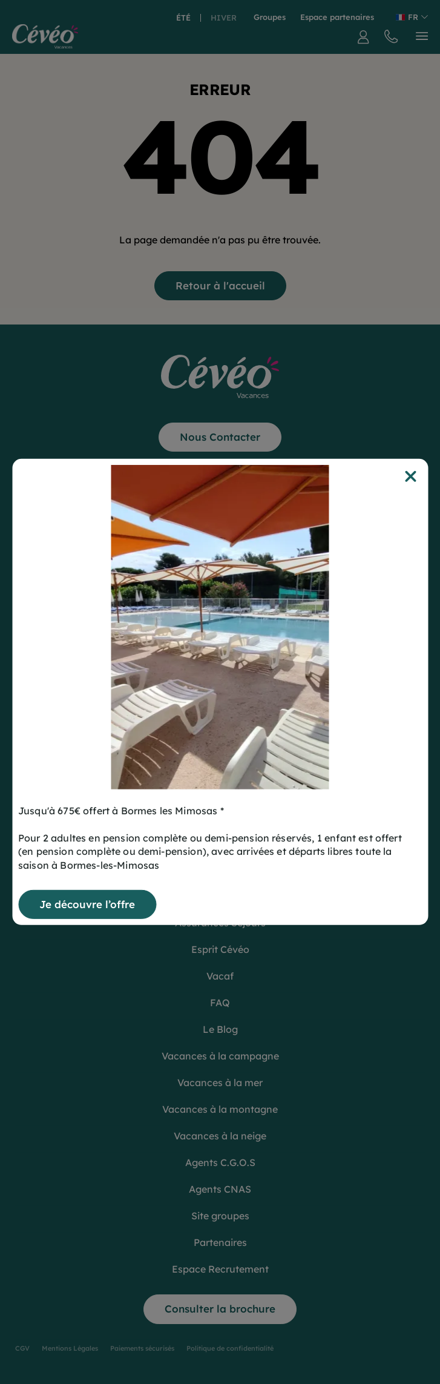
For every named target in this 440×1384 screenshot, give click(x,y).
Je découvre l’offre (87, 904)
